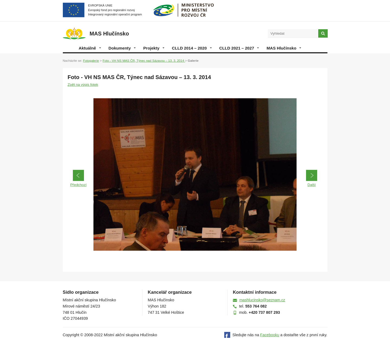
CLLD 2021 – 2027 (239, 48)
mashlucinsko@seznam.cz (262, 300)
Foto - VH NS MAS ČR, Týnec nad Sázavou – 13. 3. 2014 (144, 60)
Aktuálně (90, 48)
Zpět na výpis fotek (83, 85)
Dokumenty (122, 48)
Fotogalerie (91, 60)
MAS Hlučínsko (283, 48)
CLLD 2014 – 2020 (192, 48)
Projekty (153, 48)
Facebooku (270, 335)
